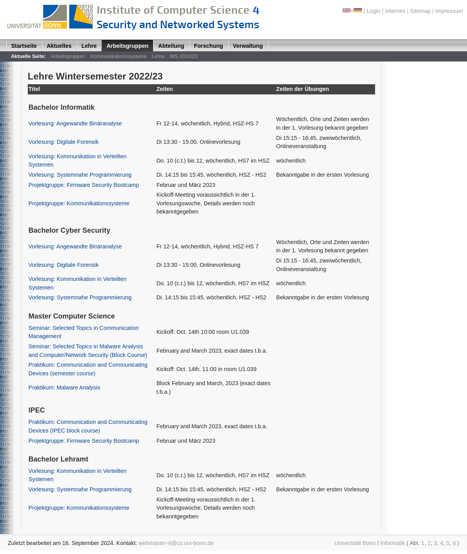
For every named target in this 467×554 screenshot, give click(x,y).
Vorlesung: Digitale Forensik (64, 142)
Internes (395, 11)
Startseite (24, 46)
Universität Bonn (355, 543)
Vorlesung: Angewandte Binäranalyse (75, 123)
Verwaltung (248, 46)
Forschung (208, 46)
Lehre (89, 46)
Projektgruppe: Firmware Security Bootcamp (84, 185)
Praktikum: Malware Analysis (64, 387)
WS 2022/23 (184, 56)
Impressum (449, 11)
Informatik (392, 543)
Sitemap (420, 11)
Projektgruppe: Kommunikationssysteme (79, 203)
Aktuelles (59, 46)
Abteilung (171, 46)
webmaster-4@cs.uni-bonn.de (176, 543)
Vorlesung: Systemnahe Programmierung (80, 175)
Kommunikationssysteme (118, 56)
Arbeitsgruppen (127, 46)
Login (374, 11)
